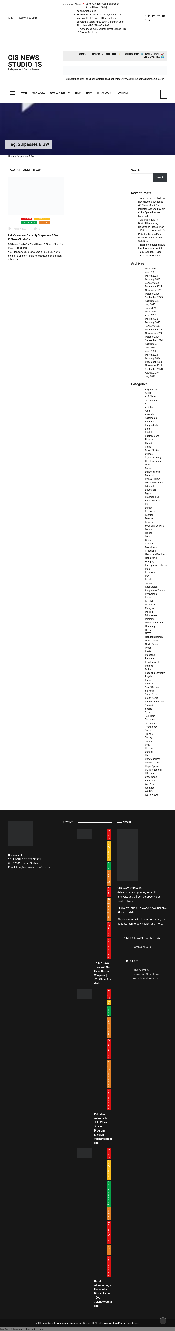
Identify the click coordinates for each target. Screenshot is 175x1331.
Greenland (150, 550)
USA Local (38, 92)
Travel (148, 730)
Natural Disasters (154, 637)
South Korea (151, 698)
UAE (147, 744)
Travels (149, 734)
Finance (149, 522)
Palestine (150, 655)
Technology (151, 723)
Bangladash (151, 425)
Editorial (149, 486)
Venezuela (150, 780)
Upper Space (152, 766)
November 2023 (153, 365)
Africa (148, 392)
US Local (149, 773)
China (148, 446)
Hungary (149, 561)
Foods (148, 529)
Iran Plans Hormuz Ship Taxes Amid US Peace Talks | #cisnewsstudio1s (151, 252)
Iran (147, 576)
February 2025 (152, 322)
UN (146, 755)
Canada (149, 443)
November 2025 (153, 290)
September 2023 (154, 369)
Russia (148, 680)
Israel (148, 579)
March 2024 (151, 354)
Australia (149, 414)
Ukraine (149, 748)
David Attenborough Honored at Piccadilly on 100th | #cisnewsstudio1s (98, 7)
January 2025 (152, 326)
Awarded (149, 421)
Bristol (148, 432)
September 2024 (154, 340)
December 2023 (153, 362)
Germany (150, 543)
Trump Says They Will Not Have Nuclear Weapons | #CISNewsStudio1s (151, 202)
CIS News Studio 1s (25, 61)
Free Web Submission (11, 1329)
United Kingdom (153, 762)
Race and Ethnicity (155, 672)
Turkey (148, 737)
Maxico (149, 611)
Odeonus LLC (88, 1323)
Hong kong (151, 558)
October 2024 (152, 336)
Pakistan (149, 651)
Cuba (148, 468)
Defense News (30, 222)
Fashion (149, 515)
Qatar (148, 669)
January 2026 (152, 283)
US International (153, 769)
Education (150, 489)
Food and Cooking (154, 525)
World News (57, 92)
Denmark (150, 475)
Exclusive (150, 511)
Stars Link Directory (35, 1329)
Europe (148, 507)
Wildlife (149, 791)
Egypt (148, 493)
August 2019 (152, 372)
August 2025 (152, 301)
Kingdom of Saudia (155, 590)
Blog (78, 92)
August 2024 (152, 344)
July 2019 (150, 376)
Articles (27, 219)
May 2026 (150, 268)
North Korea (151, 644)
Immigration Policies (156, 565)
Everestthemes (132, 1323)
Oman (148, 647)
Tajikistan (150, 716)
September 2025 (154, 297)
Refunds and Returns (145, 978)
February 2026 (152, 279)
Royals (148, 676)
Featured (149, 518)
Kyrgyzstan (151, 594)
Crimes (149, 453)
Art (146, 403)
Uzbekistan (151, 777)
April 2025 (150, 315)
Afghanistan (151, 389)
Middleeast (151, 615)
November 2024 (153, 333)
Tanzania (150, 719)
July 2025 (150, 304)
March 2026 (151, 275)
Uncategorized (152, 759)
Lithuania (150, 604)
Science (149, 683)
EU (146, 504)
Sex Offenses (152, 687)
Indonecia (150, 572)
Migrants (149, 619)
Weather (149, 787)
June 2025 (150, 308)
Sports (148, 708)
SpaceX (149, 705)
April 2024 (150, 351)
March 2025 (151, 318)
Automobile (151, 418)
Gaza (148, 536)
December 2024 (153, 329)
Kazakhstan (151, 586)
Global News (151, 547)
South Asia (151, 694)
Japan (148, 583)
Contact (123, 92)
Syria (147, 712)
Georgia (149, 540)
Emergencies (152, 497)
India (147, 568)
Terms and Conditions (145, 974)
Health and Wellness (156, 554)
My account (104, 92)
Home (24, 92)
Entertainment (152, 500)
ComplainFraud (141, 947)
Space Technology (154, 701)
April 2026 (150, 272)
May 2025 (150, 311)
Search (135, 170)
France (148, 532)
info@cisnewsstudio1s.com (33, 867)
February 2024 (152, 358)
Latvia (148, 597)
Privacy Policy (140, 970)
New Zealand (152, 640)
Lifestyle (149, 601)
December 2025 (153, 286)
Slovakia (149, 690)
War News (150, 784)
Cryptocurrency (153, 457)
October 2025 (152, 293)
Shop (89, 92)
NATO (148, 629)
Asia (147, 410)
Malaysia (150, 608)
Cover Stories (43, 219)
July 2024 (150, 347)
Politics (45, 222)
